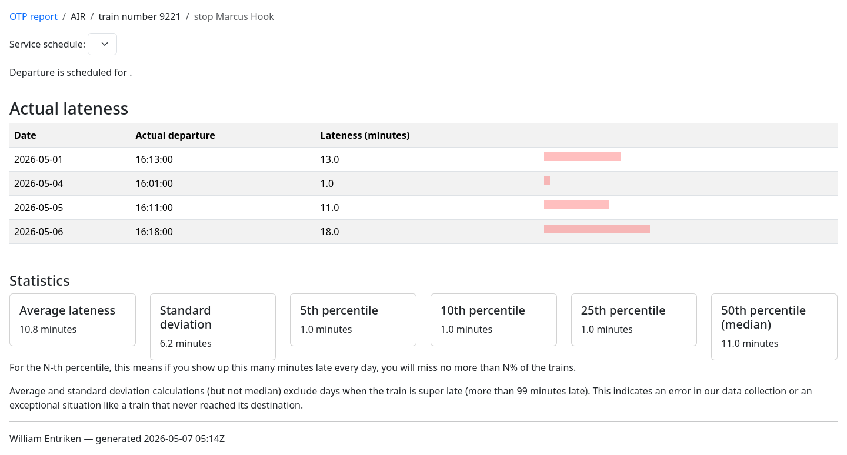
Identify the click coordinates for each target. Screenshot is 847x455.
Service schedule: (47, 44)
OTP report (33, 16)
